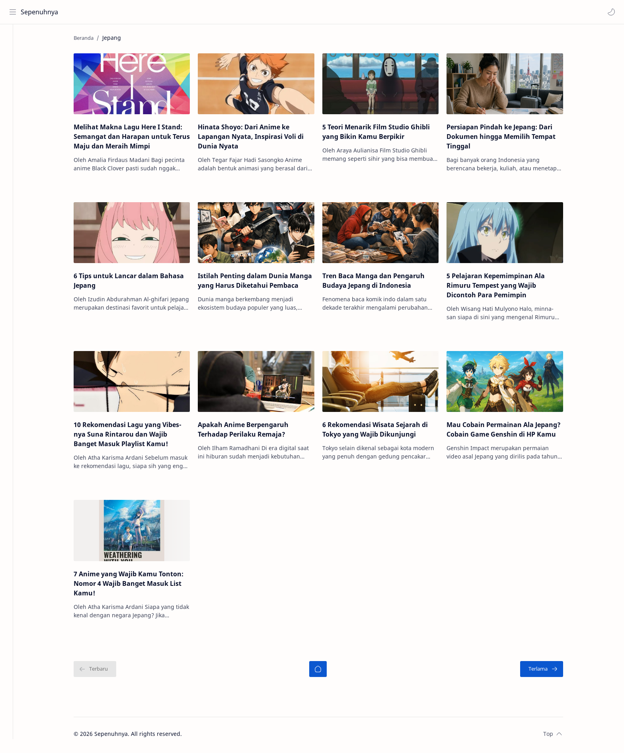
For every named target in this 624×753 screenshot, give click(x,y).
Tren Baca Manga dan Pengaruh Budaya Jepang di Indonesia (382, 283)
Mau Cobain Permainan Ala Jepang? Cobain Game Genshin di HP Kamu (512, 432)
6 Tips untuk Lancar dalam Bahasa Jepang (137, 283)
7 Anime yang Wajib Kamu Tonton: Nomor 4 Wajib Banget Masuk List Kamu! (137, 585)
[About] (14, 72)
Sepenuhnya (40, 12)
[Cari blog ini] (165, 12)
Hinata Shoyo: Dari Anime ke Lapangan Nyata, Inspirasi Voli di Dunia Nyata (259, 139)
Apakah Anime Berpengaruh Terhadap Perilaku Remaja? (252, 432)
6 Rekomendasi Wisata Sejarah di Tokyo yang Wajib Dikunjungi (384, 432)
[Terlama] (550, 671)
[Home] (14, 40)
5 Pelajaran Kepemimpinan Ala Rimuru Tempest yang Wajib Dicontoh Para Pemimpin (504, 288)
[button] (610, 12)
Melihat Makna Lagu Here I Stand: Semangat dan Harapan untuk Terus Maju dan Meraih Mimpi (140, 139)
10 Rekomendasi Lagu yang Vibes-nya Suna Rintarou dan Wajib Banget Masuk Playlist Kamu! (136, 437)
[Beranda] (326, 671)
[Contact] (14, 88)
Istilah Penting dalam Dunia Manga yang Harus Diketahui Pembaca (264, 283)
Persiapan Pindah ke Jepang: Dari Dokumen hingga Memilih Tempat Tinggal (509, 139)
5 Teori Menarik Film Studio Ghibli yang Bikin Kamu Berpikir (385, 134)
